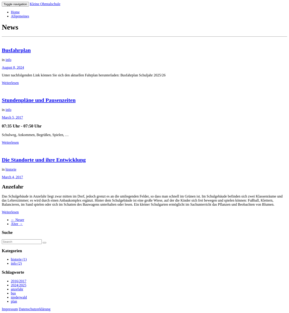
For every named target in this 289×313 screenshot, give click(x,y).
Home (15, 12)
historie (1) (19, 259)
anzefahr (17, 289)
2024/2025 (18, 285)
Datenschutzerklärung (34, 309)
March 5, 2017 (12, 117)
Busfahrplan (16, 50)
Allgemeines (20, 16)
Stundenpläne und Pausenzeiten (39, 100)
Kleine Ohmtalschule (45, 4)
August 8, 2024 (13, 67)
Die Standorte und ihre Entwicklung (44, 160)
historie (10, 169)
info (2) (16, 263)
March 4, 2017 (12, 177)
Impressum (10, 309)
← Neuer (17, 220)
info (8, 60)
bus (13, 293)
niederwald (19, 297)
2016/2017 (18, 281)
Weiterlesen (10, 83)
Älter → (17, 224)
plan (14, 301)
